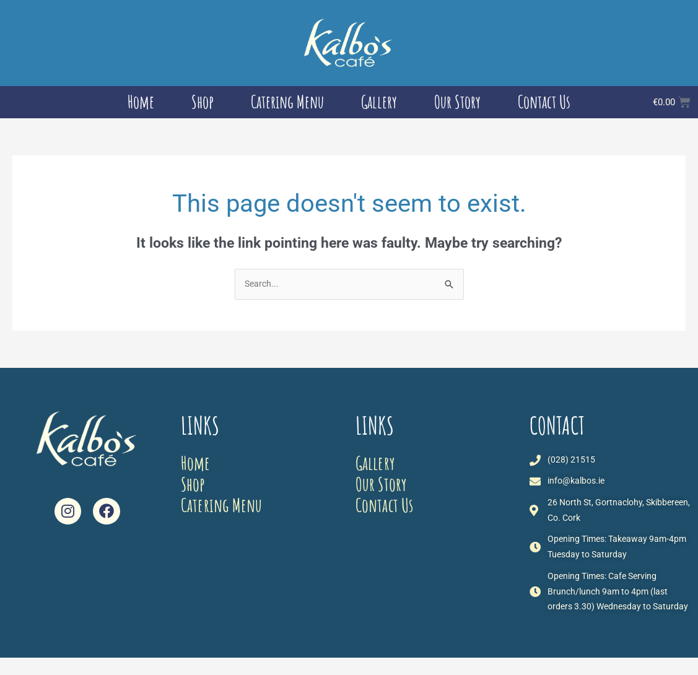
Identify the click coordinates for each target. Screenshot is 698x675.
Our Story (457, 102)
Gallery (379, 102)
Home (141, 102)
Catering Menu (287, 102)
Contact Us (544, 102)
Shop (202, 102)
